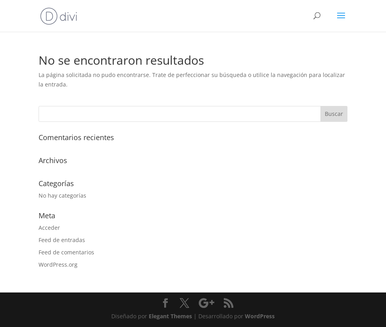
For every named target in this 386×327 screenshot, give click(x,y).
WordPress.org (58, 264)
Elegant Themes (170, 316)
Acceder (49, 227)
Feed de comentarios (66, 252)
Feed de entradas (62, 240)
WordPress (260, 316)
